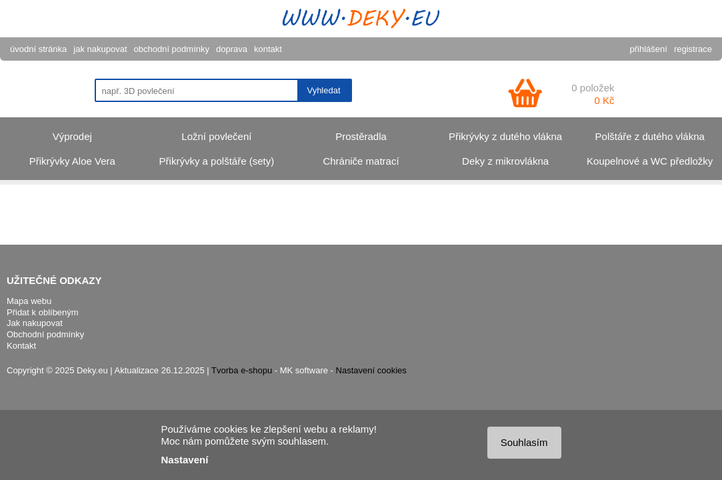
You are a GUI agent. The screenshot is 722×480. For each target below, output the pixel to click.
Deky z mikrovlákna (505, 161)
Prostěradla (361, 136)
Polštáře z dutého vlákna (650, 136)
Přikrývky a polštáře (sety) (217, 161)
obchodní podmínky (171, 49)
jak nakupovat (100, 49)
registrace (693, 49)
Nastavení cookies (371, 370)
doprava (231, 49)
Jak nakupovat (35, 323)
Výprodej (72, 136)
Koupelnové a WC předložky (650, 161)
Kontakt (21, 346)
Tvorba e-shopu (241, 370)
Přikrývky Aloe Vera (72, 161)
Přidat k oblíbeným (43, 312)
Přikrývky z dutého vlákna (505, 136)
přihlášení (648, 49)
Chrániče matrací (361, 161)
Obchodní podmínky (45, 334)
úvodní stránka (38, 49)
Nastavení (185, 459)
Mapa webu (29, 301)
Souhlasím (524, 442)
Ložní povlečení (216, 136)
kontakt (268, 49)
